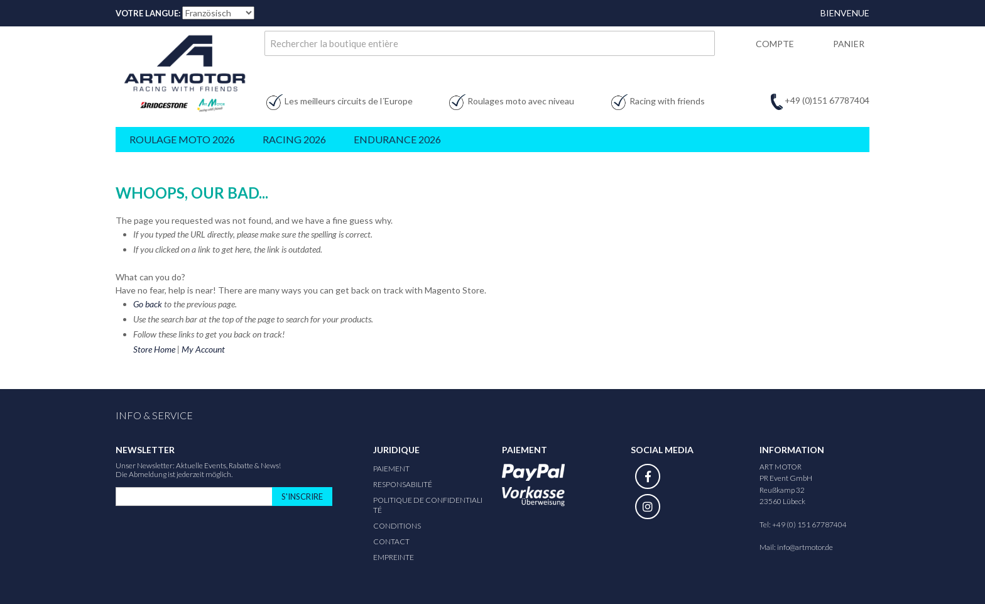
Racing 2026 (294, 139)
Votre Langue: (148, 13)
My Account (203, 349)
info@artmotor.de (805, 547)
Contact (391, 541)
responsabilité (402, 484)
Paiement (391, 468)
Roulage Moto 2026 (182, 139)
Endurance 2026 (397, 139)
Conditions (397, 525)
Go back (147, 304)
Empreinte (393, 557)
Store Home (154, 349)
